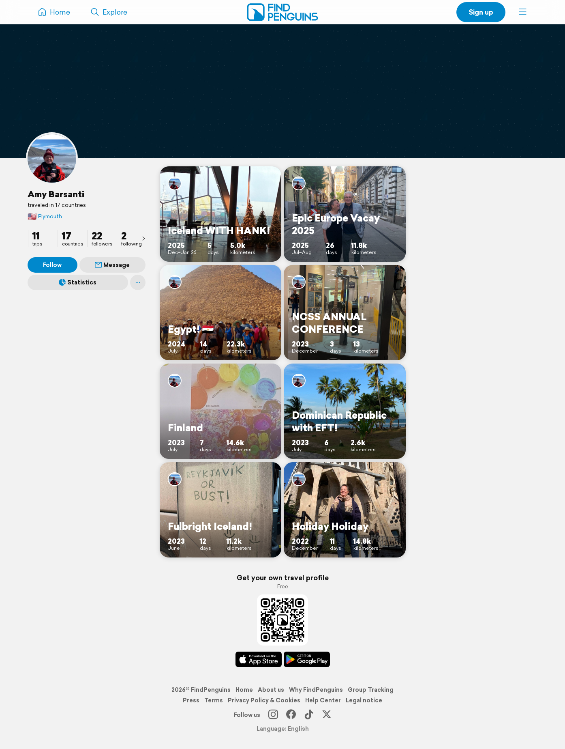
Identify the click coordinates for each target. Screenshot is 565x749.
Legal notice (364, 700)
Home (244, 690)
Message (112, 265)
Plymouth (45, 216)
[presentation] (143, 238)
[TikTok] (309, 715)
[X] (327, 715)
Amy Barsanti (56, 194)
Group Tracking (371, 690)
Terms (213, 700)
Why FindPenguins (316, 690)
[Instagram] (273, 715)
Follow (52, 265)
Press (191, 700)
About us (271, 690)
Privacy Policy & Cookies (264, 700)
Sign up (481, 12)
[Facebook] (291, 715)
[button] (522, 12)
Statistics (77, 282)
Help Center (323, 700)
